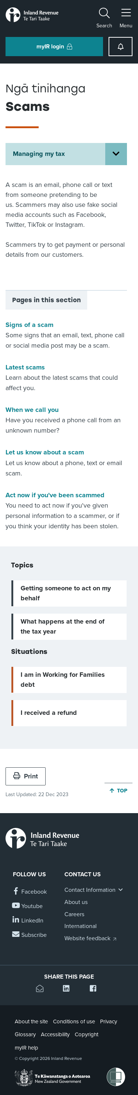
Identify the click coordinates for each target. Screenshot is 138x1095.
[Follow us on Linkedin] (28, 920)
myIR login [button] (54, 46)
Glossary (25, 1034)
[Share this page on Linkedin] (69, 989)
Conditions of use (74, 1021)
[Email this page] (42, 989)
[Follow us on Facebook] (30, 892)
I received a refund (49, 713)
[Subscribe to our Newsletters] (30, 935)
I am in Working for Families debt (63, 680)
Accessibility (55, 1034)
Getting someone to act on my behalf (66, 593)
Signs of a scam (29, 325)
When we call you (32, 410)
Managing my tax (39, 154)
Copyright (86, 1034)
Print (25, 776)
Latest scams (25, 367)
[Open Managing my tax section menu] (116, 154)
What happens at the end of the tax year (63, 626)
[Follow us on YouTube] (28, 906)
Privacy (108, 1021)
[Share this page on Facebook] (96, 989)
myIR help (26, 1047)
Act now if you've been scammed (55, 495)
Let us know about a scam (45, 452)
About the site (31, 1021)
